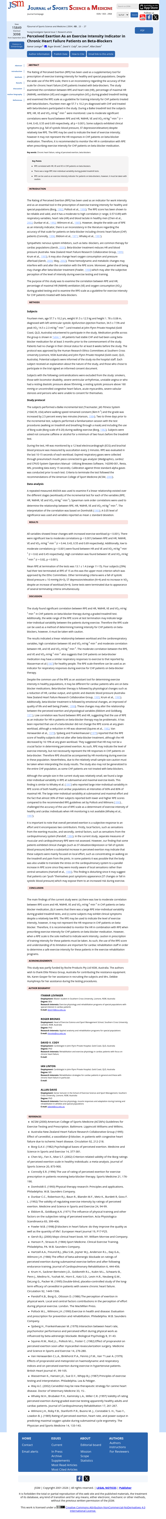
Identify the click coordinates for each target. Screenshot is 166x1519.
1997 (98, 236)
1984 (91, 416)
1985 (77, 222)
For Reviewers (119, 1451)
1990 (83, 209)
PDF (141, 30)
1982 (60, 209)
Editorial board (90, 1445)
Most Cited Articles (64, 1469)
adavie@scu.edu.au (56, 1106)
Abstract (18, 65)
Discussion (17, 88)
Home (26, 1438)
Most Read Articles (64, 1465)
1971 (75, 236)
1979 (51, 733)
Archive (56, 1456)
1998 (87, 269)
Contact (27, 1445)
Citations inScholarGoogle (17, 45)
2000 (62, 247)
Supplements (60, 1460)
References (17, 100)
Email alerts (30, 1451)
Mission (85, 1451)
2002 (30, 222)
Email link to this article (101, 54)
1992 (53, 222)
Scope (84, 1456)
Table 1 (56, 337)
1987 (50, 663)
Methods (18, 77)
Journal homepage (35, 14)
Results (19, 83)
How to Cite (78, 54)
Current (56, 1445)
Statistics (86, 1460)
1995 (120, 252)
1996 (52, 236)
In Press (56, 1451)
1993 (96, 510)
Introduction (17, 71)
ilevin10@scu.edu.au (57, 1010)
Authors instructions (117, 1445)
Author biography (14, 94)
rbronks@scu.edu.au (57, 1033)
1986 (70, 836)
